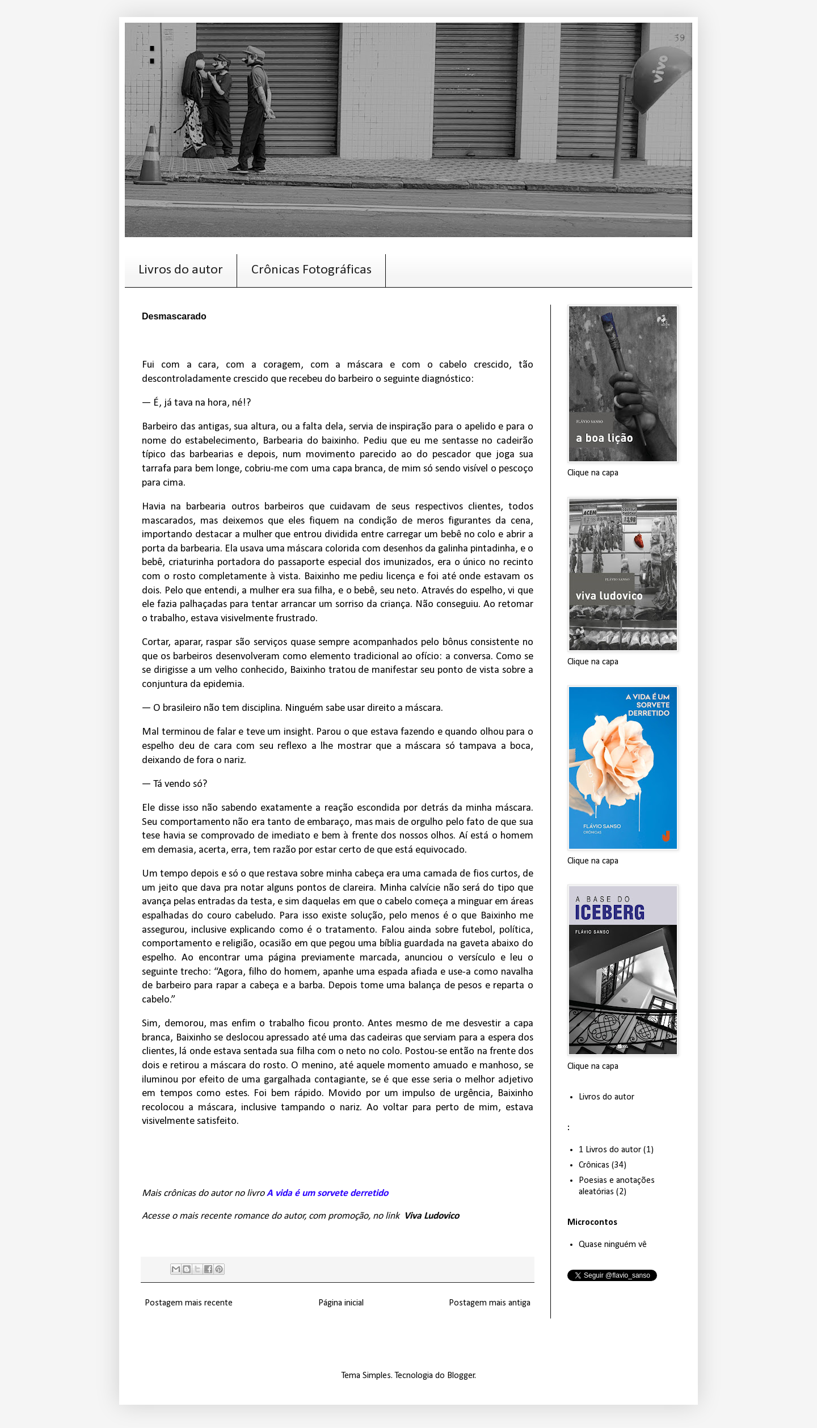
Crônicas (594, 1165)
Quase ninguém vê (613, 1244)
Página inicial (341, 1303)
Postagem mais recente (189, 1303)
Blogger (461, 1375)
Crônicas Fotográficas (311, 270)
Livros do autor (180, 270)
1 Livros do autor (610, 1150)
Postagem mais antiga (489, 1303)
